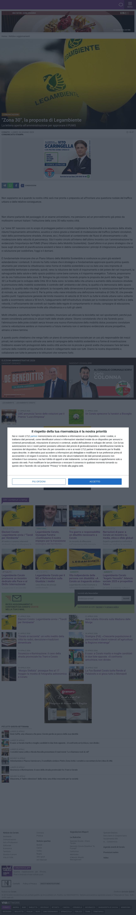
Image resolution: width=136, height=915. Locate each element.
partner (33, 436)
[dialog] (68, 457)
